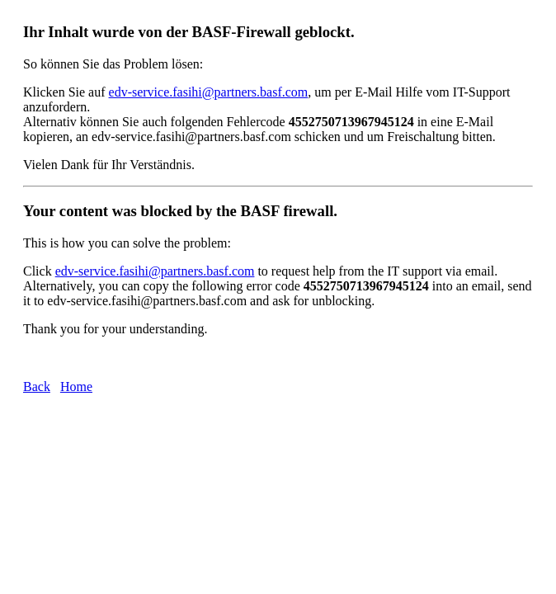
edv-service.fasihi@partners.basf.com (209, 92)
